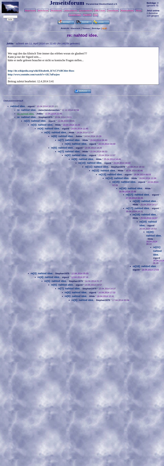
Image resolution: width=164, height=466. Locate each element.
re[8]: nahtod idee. (76, 143)
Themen (86, 28)
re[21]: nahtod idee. (157, 251)
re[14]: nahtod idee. (117, 178)
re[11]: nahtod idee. (97, 166)
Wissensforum (127, 10)
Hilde (58, 125)
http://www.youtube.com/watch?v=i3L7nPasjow (34, 74)
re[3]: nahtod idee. (42, 124)
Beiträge (96, 28)
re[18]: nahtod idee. (145, 201)
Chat (95, 15)
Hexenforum (56, 10)
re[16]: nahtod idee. (131, 188)
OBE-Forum (99, 10)
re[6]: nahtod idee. (62, 136)
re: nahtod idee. (26, 109)
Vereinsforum (75, 15)
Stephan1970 (45, 117)
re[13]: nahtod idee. (111, 174)
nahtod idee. (17, 106)
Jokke (10, 43)
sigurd (31, 106)
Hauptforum (30, 10)
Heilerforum (43, 10)
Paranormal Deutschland (99, 4)
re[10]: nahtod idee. (90, 162)
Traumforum (112, 10)
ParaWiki (87, 15)
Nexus (138, 10)
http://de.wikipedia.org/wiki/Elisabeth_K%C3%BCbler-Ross (41, 70)
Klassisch (75, 28)
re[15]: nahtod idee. (124, 181)
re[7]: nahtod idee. (69, 140)
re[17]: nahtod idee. (138, 194)
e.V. (115, 4)
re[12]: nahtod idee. (104, 170)
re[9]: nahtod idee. (82, 159)
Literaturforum (85, 10)
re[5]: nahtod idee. (55, 132)
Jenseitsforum (70, 10)
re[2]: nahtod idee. (35, 120)
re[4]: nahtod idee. (48, 128)
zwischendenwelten (49, 110)
